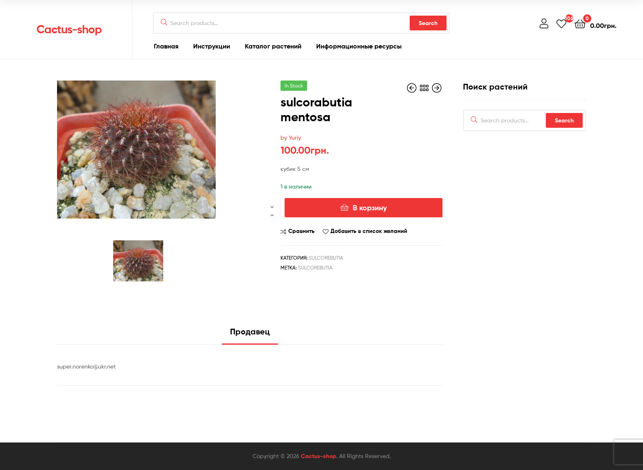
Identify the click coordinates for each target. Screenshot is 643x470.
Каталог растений (273, 46)
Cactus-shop (69, 29)
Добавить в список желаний (369, 231)
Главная (166, 46)
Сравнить (301, 231)
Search (428, 23)
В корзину (370, 207)
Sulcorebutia (326, 258)
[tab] (250, 334)
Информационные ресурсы (358, 46)
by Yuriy (290, 137)
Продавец (250, 331)
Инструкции (211, 46)
